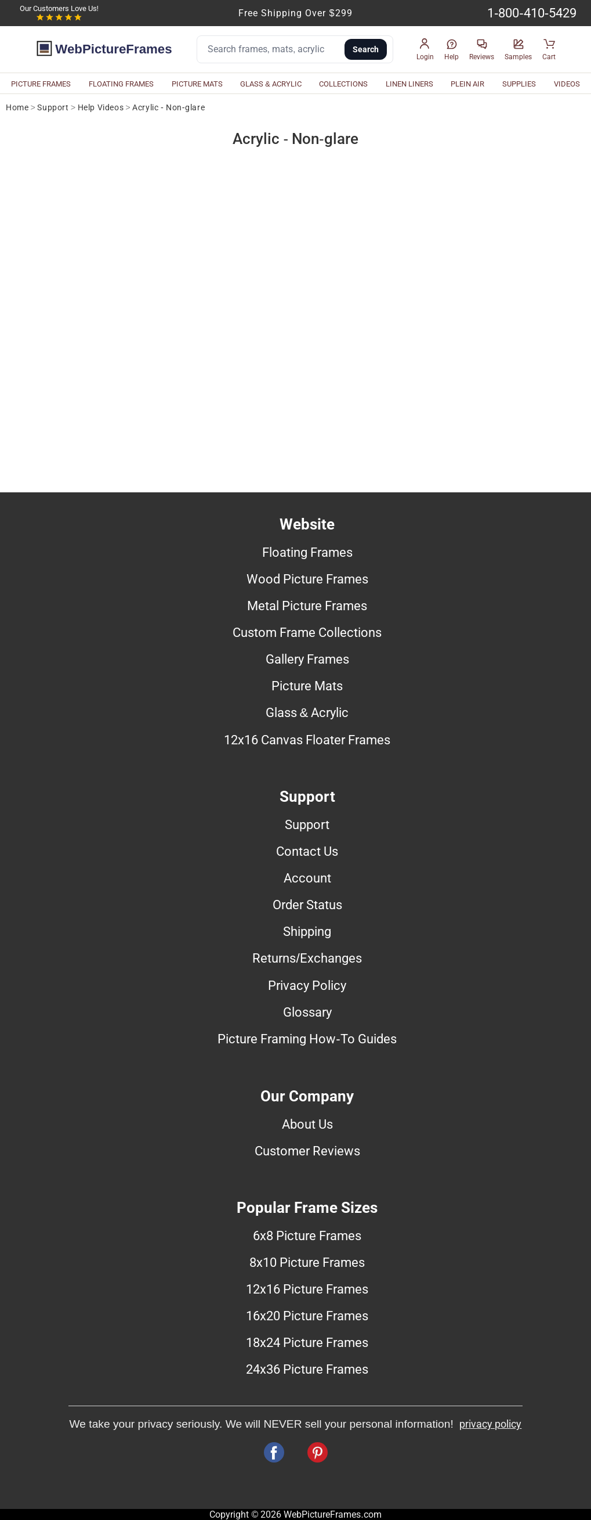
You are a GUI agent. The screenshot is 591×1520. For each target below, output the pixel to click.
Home (17, 108)
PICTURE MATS (197, 84)
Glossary (307, 1012)
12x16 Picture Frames (307, 1288)
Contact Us (307, 851)
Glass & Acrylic (307, 712)
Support (52, 108)
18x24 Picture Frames (307, 1342)
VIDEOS (567, 84)
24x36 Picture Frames (307, 1369)
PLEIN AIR (467, 84)
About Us (307, 1124)
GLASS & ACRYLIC (271, 84)
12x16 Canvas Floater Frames (307, 739)
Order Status (307, 904)
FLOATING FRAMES (121, 84)
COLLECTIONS (343, 84)
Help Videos (101, 108)
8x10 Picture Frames (307, 1262)
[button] (425, 49)
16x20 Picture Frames (307, 1315)
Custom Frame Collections (307, 632)
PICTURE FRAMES (41, 84)
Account (307, 877)
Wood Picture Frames (307, 578)
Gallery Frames (307, 659)
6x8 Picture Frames (307, 1235)
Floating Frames (307, 552)
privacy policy (490, 1424)
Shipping (307, 931)
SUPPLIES (519, 84)
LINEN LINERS (409, 84)
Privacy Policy (307, 985)
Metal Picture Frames (307, 605)
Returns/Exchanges (306, 958)
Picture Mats (307, 685)
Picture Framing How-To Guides (306, 1038)
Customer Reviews (307, 1150)
